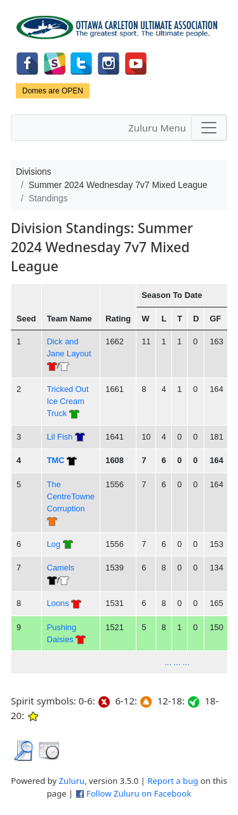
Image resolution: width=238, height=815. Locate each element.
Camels (60, 567)
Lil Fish (60, 436)
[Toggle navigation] (209, 127)
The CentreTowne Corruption (71, 497)
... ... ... (176, 662)
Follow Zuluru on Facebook (138, 793)
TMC (56, 460)
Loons (58, 603)
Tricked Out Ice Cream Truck (68, 401)
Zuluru (72, 780)
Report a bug (172, 780)
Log (53, 544)
